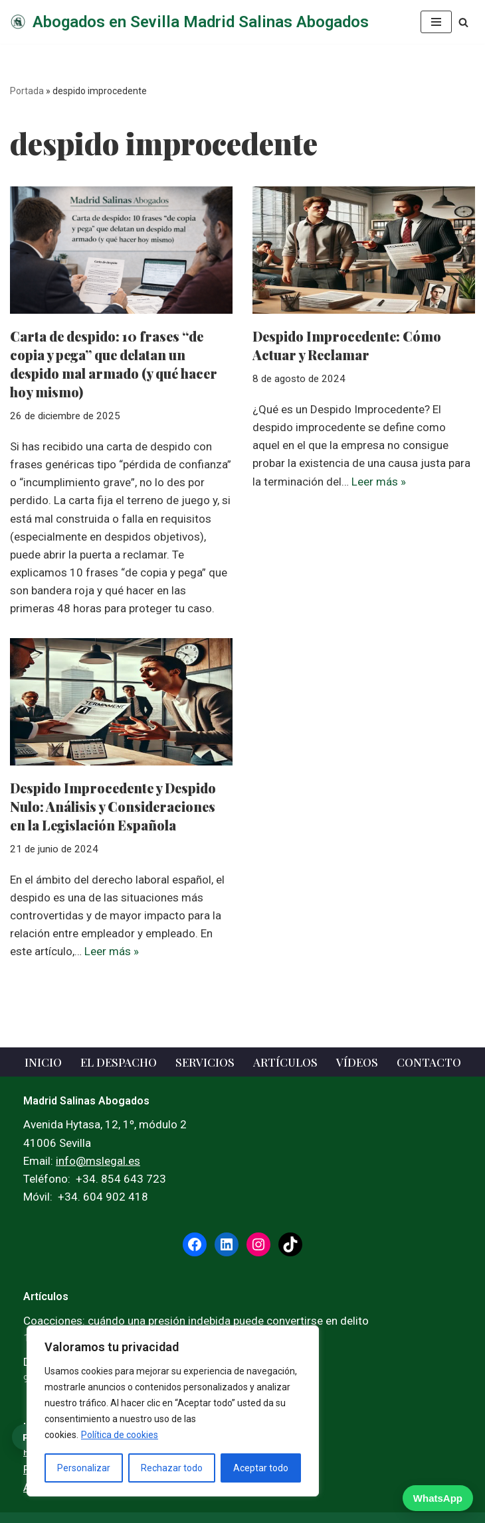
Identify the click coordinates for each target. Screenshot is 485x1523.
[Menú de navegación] (436, 22)
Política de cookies (119, 1434)
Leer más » (378, 481)
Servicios (205, 1062)
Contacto (429, 1062)
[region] (173, 1410)
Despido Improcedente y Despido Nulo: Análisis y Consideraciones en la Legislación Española (113, 806)
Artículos (285, 1062)
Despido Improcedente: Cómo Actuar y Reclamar (346, 345)
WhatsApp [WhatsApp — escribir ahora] (437, 1498)
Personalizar (83, 1468)
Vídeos (357, 1062)
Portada (27, 91)
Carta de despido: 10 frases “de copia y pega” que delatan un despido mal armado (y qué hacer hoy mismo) (113, 364)
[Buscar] (463, 22)
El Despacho (118, 1062)
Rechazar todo (172, 1468)
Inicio (43, 1062)
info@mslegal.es (98, 1160)
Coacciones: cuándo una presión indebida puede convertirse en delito (196, 1320)
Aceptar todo (260, 1468)
